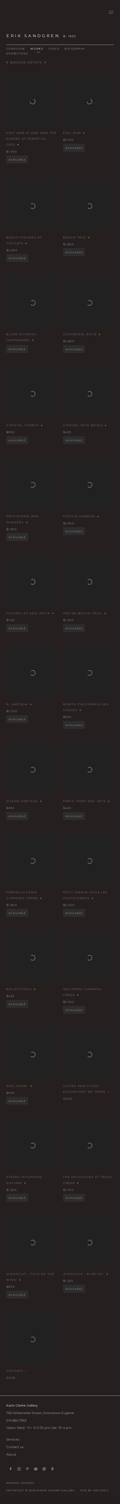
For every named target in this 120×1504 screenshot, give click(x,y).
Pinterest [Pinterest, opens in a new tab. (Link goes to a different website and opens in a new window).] (27, 1469)
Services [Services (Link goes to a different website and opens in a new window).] (12, 1439)
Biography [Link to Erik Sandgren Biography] (75, 48)
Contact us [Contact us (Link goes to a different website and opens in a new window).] (14, 1447)
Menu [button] (110, 12)
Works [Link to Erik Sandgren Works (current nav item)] (36, 48)
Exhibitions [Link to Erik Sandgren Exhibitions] (17, 53)
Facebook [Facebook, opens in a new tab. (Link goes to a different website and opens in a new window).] (10, 1469)
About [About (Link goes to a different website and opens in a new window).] (11, 1454)
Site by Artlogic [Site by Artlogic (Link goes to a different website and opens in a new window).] (94, 1490)
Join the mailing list (35, 1469)
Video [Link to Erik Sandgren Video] (54, 48)
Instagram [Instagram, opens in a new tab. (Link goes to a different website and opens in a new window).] (19, 1469)
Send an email (44, 1469)
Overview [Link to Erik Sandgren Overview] (15, 48)
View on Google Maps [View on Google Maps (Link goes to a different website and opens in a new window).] (52, 1469)
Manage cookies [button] (20, 1482)
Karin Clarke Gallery (18, 12)
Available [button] (17, 167)
